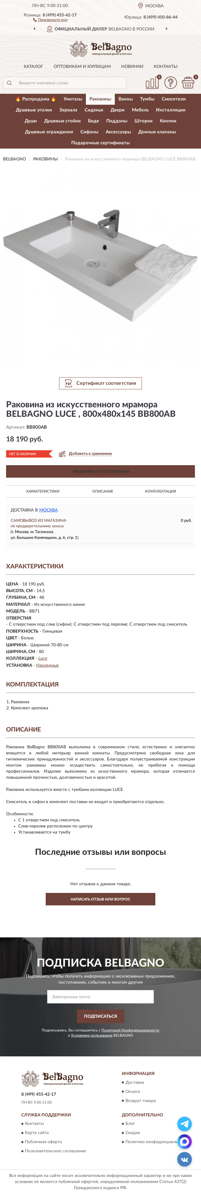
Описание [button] (102, 491)
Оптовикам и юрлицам (82, 67)
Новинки (132, 67)
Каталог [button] (33, 67)
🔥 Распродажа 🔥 (35, 99)
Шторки (144, 121)
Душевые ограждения (49, 132)
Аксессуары (118, 132)
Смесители (174, 99)
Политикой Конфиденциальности (130, 1030)
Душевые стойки (62, 121)
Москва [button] (48, 510)
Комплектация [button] (160, 491)
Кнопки (168, 121)
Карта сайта (37, 1133)
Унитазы (73, 99)
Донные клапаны (157, 132)
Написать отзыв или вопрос (100, 899)
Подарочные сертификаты (100, 143)
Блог (130, 1124)
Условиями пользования (91, 1035)
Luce (42, 658)
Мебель (140, 110)
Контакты (166, 67)
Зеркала (68, 110)
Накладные (47, 665)
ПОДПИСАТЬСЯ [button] (100, 1016)
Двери (118, 110)
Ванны (125, 99)
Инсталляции (170, 110)
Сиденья (94, 110)
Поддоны (116, 121)
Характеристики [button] (42, 491)
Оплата (132, 1092)
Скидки (132, 1133)
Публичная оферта (43, 1142)
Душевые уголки (34, 110)
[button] (50, 19)
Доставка (134, 1082)
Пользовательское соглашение (55, 1151)
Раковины (100, 99)
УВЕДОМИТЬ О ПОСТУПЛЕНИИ (100, 471)
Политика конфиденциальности (157, 1142)
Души (31, 121)
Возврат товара (140, 1101)
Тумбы (147, 99)
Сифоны (89, 132)
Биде (93, 121)
